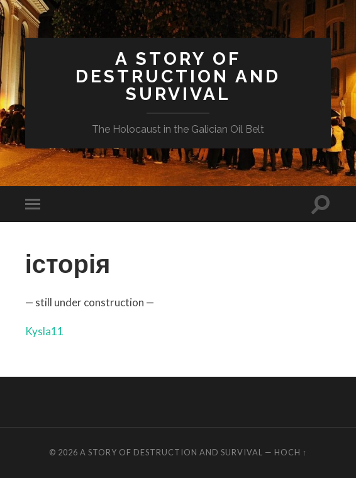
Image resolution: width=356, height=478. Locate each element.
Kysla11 (44, 331)
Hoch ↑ (290, 452)
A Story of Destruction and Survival (178, 76)
